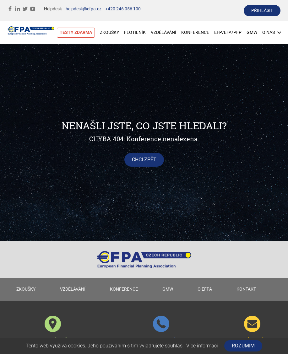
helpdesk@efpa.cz (83, 9)
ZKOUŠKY (109, 32)
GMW (252, 32)
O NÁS (271, 32)
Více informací (202, 346)
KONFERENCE (195, 32)
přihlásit (262, 10)
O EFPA (205, 289)
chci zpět (144, 160)
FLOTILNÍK (135, 32)
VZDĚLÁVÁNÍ (163, 32)
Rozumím (243, 346)
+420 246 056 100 (123, 9)
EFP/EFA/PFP (228, 32)
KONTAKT (246, 289)
